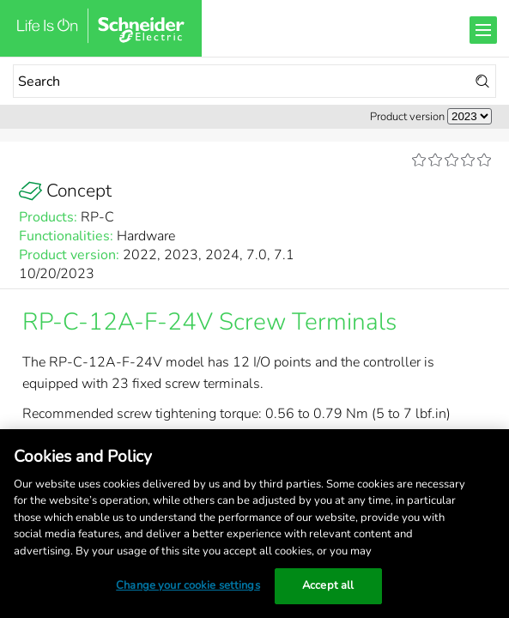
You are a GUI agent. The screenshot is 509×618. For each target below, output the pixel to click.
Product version (407, 116)
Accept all (328, 585)
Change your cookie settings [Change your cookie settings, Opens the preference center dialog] (188, 585)
